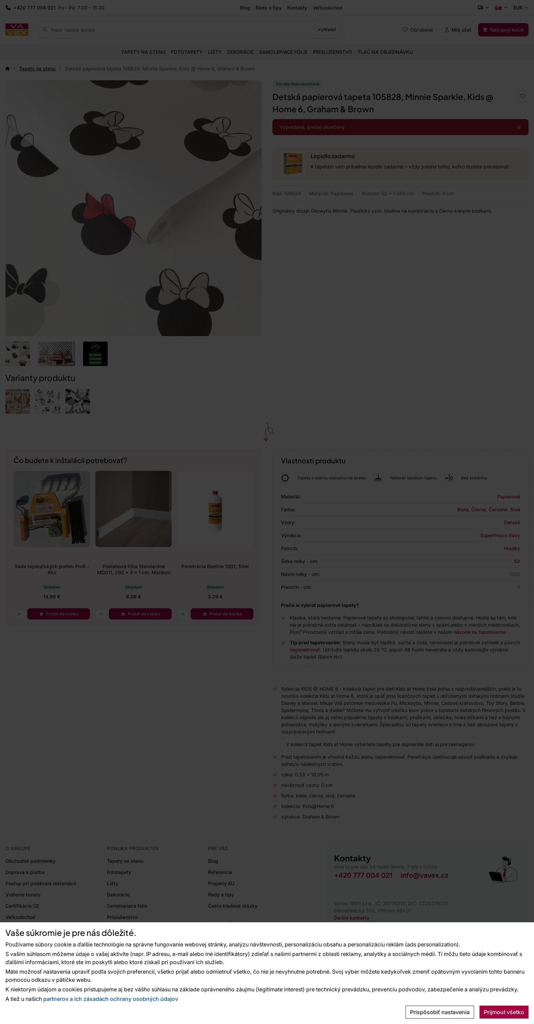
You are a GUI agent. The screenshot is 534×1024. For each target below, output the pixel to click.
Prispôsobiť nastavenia (440, 1012)
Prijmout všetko (504, 1012)
